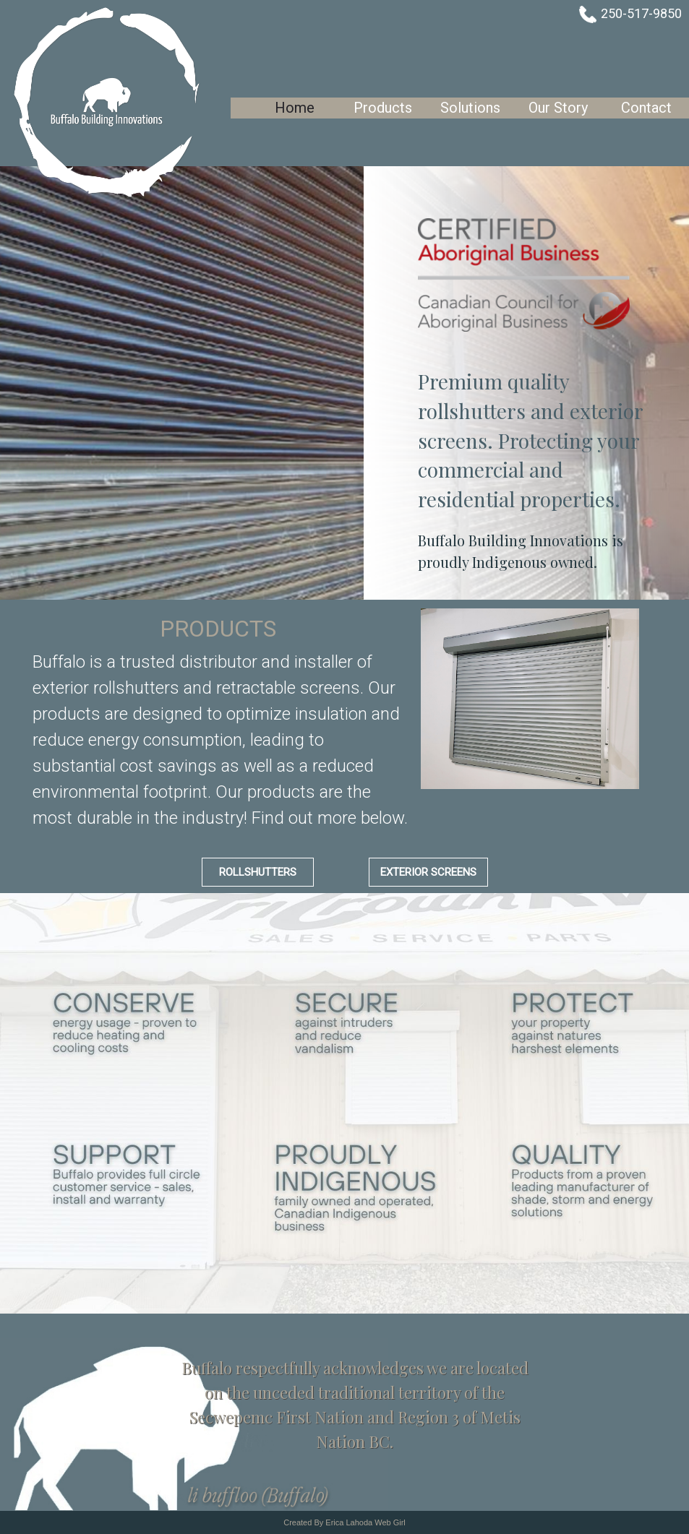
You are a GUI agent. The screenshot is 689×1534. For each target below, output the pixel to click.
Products (383, 107)
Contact (646, 107)
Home (294, 107)
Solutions (470, 107)
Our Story (558, 107)
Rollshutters (257, 872)
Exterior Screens (428, 872)
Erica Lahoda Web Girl (365, 1522)
